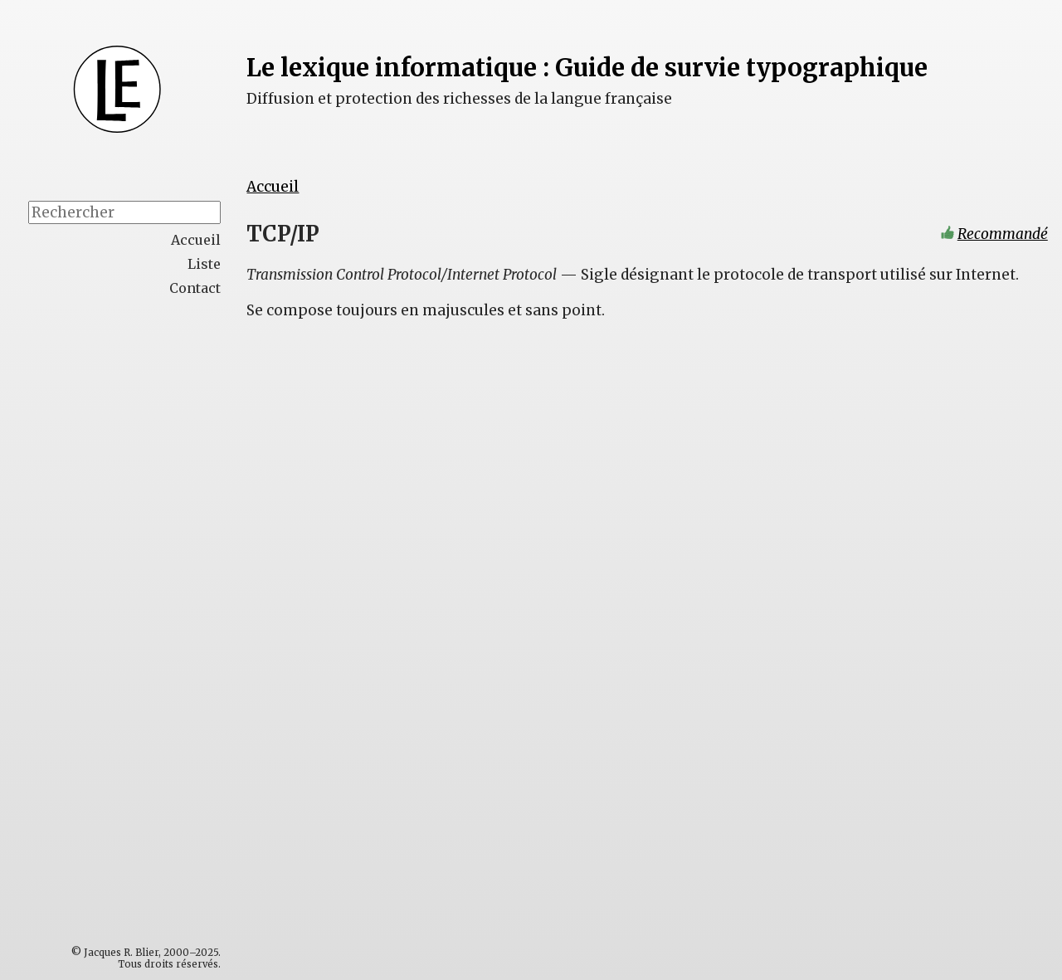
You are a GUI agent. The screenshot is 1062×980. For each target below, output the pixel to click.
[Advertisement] (158, 569)
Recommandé (1002, 235)
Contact (195, 288)
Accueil (273, 187)
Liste (204, 264)
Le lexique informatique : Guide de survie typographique (591, 67)
